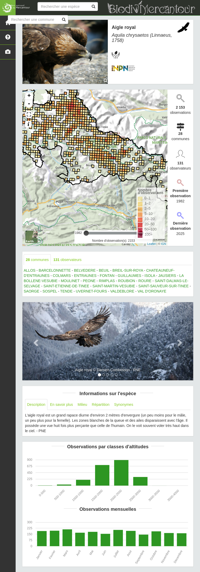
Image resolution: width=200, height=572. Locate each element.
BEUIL (104, 270)
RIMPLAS (107, 281)
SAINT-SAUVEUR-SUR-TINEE (163, 286)
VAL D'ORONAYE (152, 291)
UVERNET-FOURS (91, 291)
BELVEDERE (85, 270)
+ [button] (29, 96)
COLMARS (62, 275)
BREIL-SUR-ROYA (128, 270)
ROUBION (126, 281)
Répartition (101, 404)
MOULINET (70, 281)
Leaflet (151, 243)
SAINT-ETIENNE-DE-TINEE (66, 286)
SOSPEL (49, 291)
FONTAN (107, 275)
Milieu (82, 404)
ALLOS (29, 270)
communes (37, 260)
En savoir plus (61, 404)
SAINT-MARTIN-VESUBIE (113, 286)
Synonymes (123, 404)
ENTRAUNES (85, 275)
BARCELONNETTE (55, 270)
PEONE (89, 281)
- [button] (29, 104)
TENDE (66, 291)
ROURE (145, 281)
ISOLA (150, 275)
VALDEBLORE (122, 291)
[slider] (86, 233)
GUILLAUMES (129, 275)
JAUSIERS (167, 275)
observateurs (67, 260)
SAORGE (31, 291)
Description (36, 404)
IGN (163, 243)
